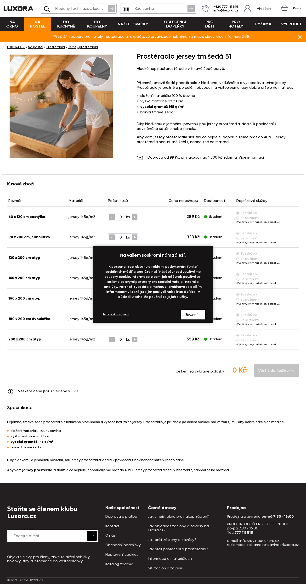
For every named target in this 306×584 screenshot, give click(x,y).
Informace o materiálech (170, 559)
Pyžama (263, 24)
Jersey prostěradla (83, 47)
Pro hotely (235, 24)
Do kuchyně (66, 24)
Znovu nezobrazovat (300, 36)
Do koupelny (97, 24)
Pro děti (209, 24)
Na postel (37, 24)
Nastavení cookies (121, 555)
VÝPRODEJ (291, 24)
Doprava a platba (121, 517)
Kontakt (112, 526)
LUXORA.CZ (16, 47)
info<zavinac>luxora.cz (259, 540)
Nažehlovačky (133, 24)
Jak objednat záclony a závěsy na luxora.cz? (178, 528)
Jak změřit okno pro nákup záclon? (178, 517)
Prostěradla (55, 47)
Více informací (251, 157)
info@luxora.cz (225, 10)
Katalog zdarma (119, 564)
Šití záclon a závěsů (165, 568)
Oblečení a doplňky (175, 24)
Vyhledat (111, 8)
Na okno (12, 24)
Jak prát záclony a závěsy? (172, 540)
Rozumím (193, 314)
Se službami (247, 218)
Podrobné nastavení (116, 314)
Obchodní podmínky (123, 545)
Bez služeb (246, 213)
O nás (110, 536)
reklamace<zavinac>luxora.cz (273, 544)
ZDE (245, 36)
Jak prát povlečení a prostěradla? (178, 549)
